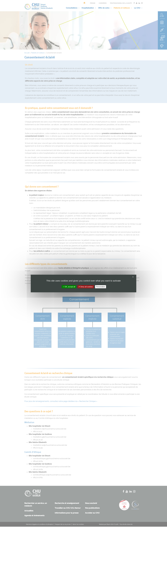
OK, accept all (69, 287)
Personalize (100, 287)
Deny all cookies (85, 287)
